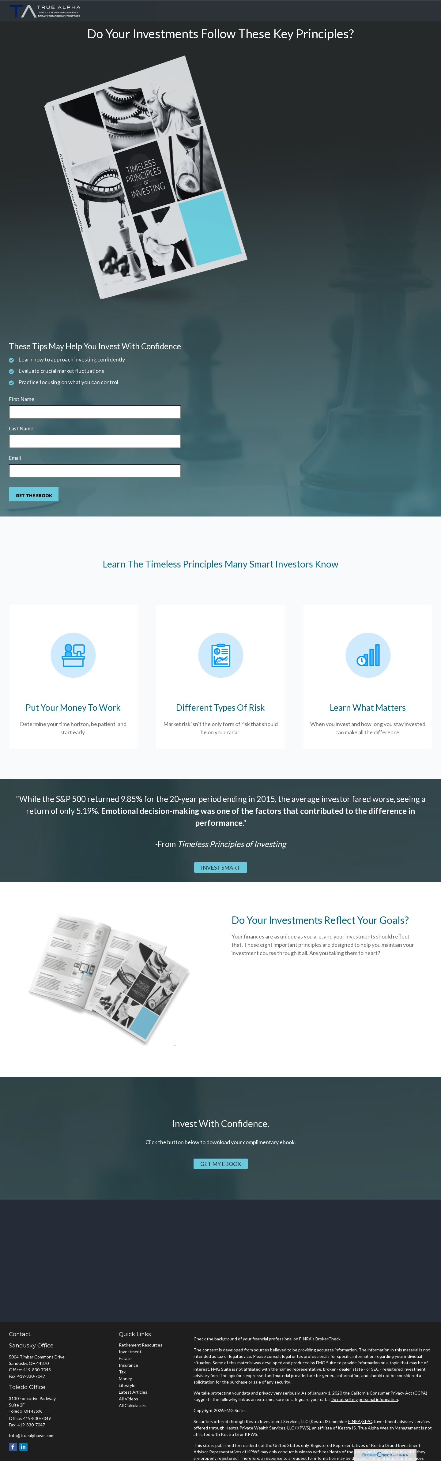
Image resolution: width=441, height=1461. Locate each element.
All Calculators (132, 1405)
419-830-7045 (37, 1369)
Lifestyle (127, 1385)
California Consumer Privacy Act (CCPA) (389, 1392)
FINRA (354, 1421)
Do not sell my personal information (364, 1399)
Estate (125, 1358)
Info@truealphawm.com (32, 1435)
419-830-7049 (37, 1418)
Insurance (128, 1365)
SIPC (367, 1421)
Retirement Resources (140, 1344)
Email (15, 458)
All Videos (128, 1398)
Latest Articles (133, 1392)
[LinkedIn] (23, 1447)
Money (125, 1378)
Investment (130, 1351)
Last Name (21, 429)
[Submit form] (34, 494)
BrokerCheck (328, 1338)
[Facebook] (13, 1447)
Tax (122, 1371)
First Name (21, 399)
